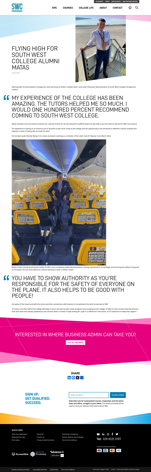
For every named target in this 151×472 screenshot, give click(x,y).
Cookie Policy (54, 470)
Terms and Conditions (69, 440)
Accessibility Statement (40, 470)
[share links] (82, 377)
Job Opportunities (130, 1)
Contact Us (40, 437)
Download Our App (18, 437)
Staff (107, 1)
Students (99, 1)
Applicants (116, 1)
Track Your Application (19, 434)
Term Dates (16, 440)
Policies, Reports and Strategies (73, 437)
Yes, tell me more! (76, 343)
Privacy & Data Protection (45, 440)
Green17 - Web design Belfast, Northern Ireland (125, 469)
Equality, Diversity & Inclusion (21, 470)
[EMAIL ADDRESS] (89, 395)
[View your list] (130, 7)
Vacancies (40, 434)
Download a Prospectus (70, 434)
